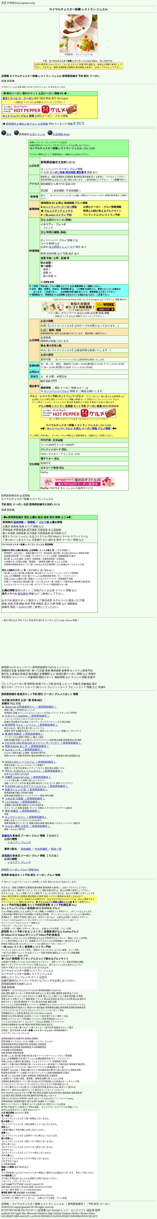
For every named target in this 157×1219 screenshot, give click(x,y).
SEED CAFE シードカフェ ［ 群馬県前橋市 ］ (31, 762)
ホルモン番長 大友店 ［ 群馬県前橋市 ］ (28, 826)
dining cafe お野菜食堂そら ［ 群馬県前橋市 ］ (31, 706)
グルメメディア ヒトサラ (58, 211)
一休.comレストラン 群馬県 (16, 946)
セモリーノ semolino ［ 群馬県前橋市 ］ (27, 716)
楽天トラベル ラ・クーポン (18, 98)
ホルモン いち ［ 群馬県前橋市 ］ (24, 749)
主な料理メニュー (59, 247)
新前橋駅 (26, 849)
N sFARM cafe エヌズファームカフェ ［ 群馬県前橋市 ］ (37, 786)
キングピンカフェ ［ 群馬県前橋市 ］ (26, 817)
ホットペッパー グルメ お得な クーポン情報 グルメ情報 (78, 428)
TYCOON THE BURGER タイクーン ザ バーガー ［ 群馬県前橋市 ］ (43, 743)
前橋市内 (7, 835)
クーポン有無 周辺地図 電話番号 (68, 172)
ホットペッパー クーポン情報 (60, 207)
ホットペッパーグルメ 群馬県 (18, 908)
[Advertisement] (21, 641)
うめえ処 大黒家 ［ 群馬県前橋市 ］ (25, 798)
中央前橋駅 (41, 849)
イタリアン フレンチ (19, 842)
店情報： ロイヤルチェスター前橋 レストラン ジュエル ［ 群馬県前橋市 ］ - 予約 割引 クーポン (55, 1204)
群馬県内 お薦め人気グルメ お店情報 (27, 124)
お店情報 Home (59, 134)
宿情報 (31, 522)
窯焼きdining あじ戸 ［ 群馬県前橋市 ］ (27, 746)
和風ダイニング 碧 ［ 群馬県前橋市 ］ (26, 789)
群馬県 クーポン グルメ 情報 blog (20, 869)
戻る (6, 134)
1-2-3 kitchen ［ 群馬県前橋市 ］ (23, 802)
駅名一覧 (56, 849)
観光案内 (23, 593)
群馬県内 (7, 855)
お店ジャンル (37, 134)
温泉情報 (18, 522)
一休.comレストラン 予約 (57, 214)
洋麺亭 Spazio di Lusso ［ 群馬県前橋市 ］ (28, 777)
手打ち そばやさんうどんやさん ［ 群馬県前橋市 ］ (34, 771)
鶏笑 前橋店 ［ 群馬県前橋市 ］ (22, 811)
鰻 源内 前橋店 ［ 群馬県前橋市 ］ (24, 734)
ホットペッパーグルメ (56, 391)
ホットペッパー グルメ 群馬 (18, 116)
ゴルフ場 (44, 522)
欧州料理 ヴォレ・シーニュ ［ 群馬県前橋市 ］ (31, 725)
